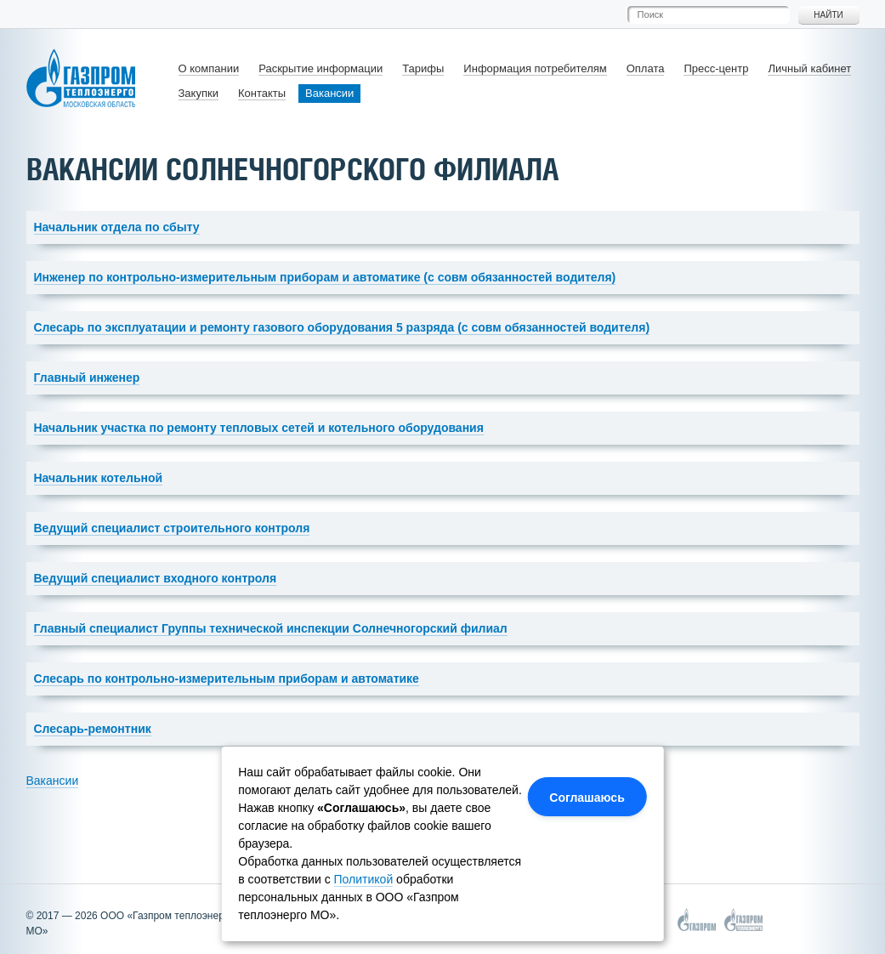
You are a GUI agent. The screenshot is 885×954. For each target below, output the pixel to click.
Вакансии (329, 93)
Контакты (262, 93)
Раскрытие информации (320, 68)
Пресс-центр (716, 68)
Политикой (364, 879)
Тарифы (423, 68)
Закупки (198, 93)
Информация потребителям (534, 68)
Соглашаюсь (586, 797)
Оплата (646, 68)
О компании (209, 68)
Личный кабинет (809, 68)
